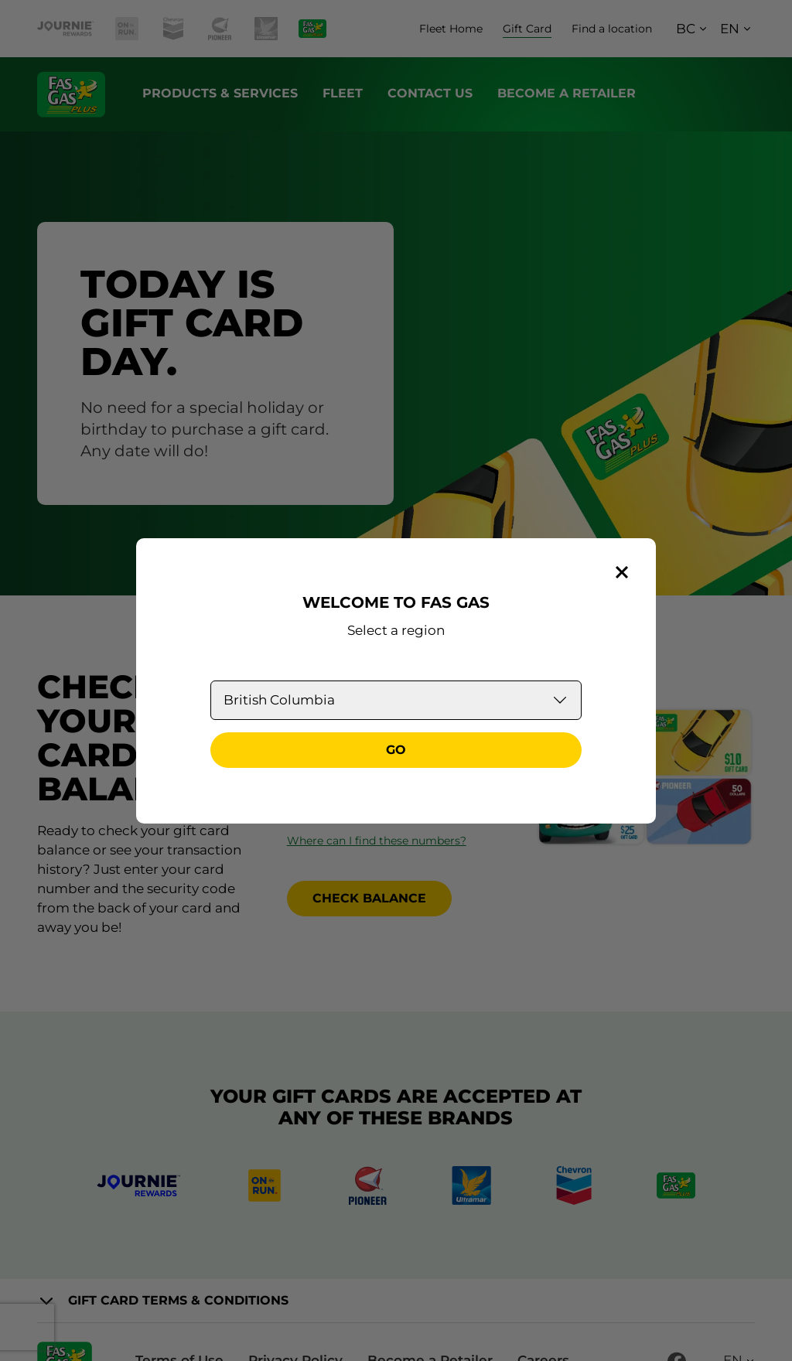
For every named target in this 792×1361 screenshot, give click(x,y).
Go (396, 749)
